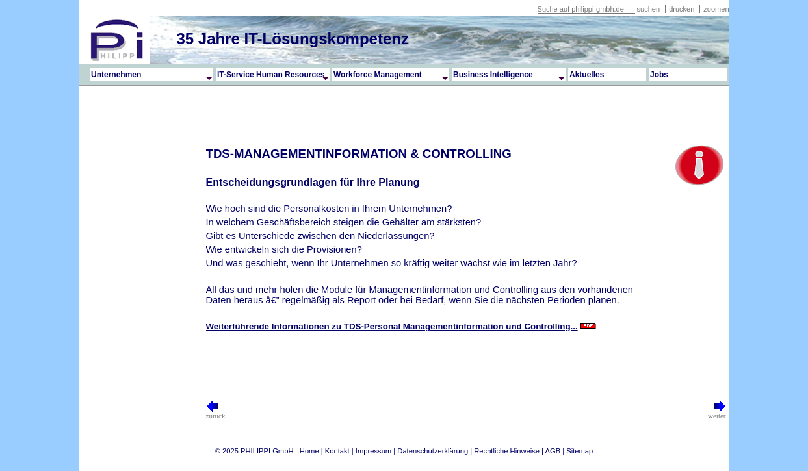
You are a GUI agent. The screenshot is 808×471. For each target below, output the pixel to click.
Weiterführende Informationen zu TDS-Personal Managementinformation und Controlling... (392, 326)
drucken (682, 9)
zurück (216, 412)
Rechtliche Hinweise (507, 451)
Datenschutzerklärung (432, 451)
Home (309, 451)
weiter (716, 412)
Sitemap (579, 451)
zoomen (716, 9)
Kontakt (337, 451)
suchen (648, 9)
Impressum (373, 451)
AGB (553, 451)
